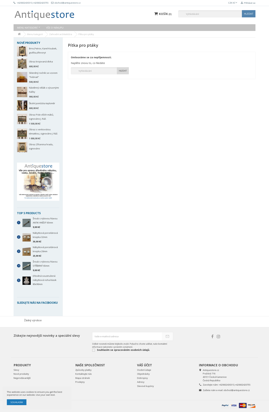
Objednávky (143, 373)
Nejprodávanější (22, 378)
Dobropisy (142, 378)
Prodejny (80, 381)
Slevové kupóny (145, 386)
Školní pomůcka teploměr (42, 103)
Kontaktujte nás (83, 373)
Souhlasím (16, 402)
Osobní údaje (144, 369)
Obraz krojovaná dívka (41, 61)
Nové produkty (21, 373)
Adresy (140, 381)
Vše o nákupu (54, 27)
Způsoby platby (83, 369)
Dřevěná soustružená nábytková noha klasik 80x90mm (44, 280)
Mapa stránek (82, 378)
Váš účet (144, 365)
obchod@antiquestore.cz (237, 390)
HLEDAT (248, 13)
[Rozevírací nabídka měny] (233, 2)
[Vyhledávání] (216, 14)
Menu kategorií (27, 27)
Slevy (16, 369)
